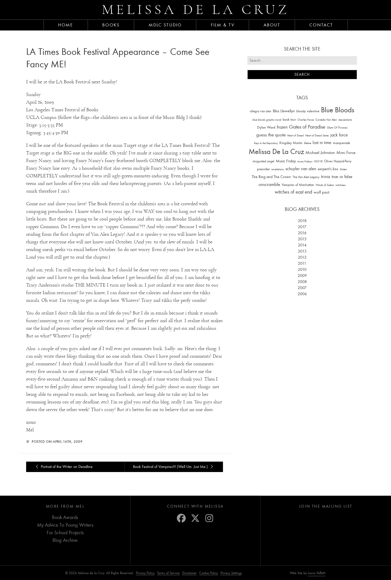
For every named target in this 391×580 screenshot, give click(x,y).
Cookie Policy (208, 573)
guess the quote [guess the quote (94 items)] (271, 135)
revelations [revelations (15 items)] (277, 169)
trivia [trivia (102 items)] (325, 176)
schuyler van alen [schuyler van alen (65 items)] (300, 168)
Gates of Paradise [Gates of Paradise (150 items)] (307, 127)
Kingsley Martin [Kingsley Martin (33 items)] (290, 142)
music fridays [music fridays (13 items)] (304, 161)
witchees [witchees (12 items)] (340, 185)
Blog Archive (65, 540)
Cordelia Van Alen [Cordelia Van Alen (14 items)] (326, 119)
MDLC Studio (165, 24)
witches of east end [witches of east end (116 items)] (293, 192)
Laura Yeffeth (317, 573)
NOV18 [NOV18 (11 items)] (318, 161)
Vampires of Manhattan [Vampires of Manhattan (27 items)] (298, 185)
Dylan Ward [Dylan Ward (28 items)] (266, 127)
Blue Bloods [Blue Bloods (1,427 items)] (337, 110)
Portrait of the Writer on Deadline (63, 466)
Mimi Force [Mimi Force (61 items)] (345, 152)
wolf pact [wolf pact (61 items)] (321, 192)
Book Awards (65, 517)
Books (111, 24)
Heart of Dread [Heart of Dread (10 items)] (295, 135)
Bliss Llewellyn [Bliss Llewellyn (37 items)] (284, 111)
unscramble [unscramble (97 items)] (269, 184)
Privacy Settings (231, 573)
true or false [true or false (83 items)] (342, 176)
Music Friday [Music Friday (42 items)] (286, 161)
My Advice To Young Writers (65, 525)
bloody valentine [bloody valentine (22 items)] (307, 111)
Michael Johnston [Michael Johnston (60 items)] (320, 152)
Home (65, 24)
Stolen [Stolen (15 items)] (343, 169)
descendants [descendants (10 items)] (345, 119)
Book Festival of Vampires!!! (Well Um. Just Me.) (173, 466)
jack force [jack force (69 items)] (339, 135)
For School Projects (65, 533)
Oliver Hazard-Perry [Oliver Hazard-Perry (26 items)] (337, 161)
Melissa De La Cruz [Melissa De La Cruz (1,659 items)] (276, 151)
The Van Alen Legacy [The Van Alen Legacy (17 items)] (306, 177)
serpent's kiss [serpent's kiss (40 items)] (328, 169)
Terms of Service (168, 573)
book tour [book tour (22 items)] (289, 119)
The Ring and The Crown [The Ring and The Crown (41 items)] (271, 177)
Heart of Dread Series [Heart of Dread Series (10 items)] (317, 135)
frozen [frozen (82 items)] (282, 127)
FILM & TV (222, 24)
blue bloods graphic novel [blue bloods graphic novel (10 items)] (266, 119)
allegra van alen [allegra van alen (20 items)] (260, 111)
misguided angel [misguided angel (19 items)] (263, 161)
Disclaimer (189, 573)
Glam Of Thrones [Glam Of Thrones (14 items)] (337, 127)
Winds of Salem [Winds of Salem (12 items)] (325, 185)
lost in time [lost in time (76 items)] (322, 142)
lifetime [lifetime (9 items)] (307, 143)
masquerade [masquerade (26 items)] (341, 143)
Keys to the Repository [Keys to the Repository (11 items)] (266, 143)
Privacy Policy (145, 573)
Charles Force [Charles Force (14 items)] (305, 119)
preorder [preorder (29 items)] (263, 169)
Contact (321, 24)
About (272, 24)
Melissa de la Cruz (195, 9)
